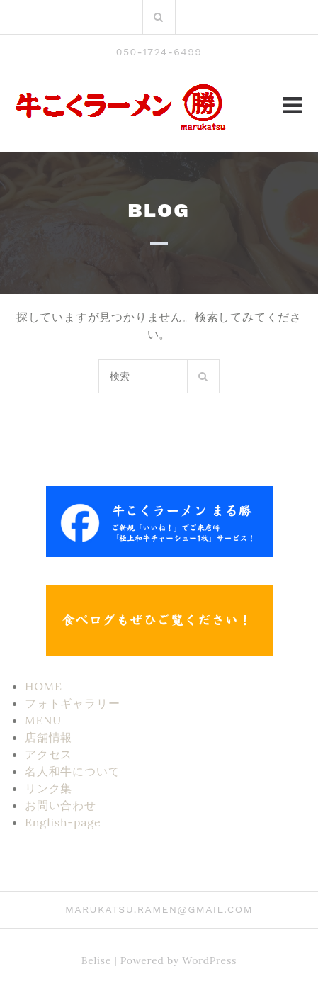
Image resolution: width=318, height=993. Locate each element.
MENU (43, 720)
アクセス (48, 754)
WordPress (209, 960)
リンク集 (48, 788)
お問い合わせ (60, 805)
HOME (43, 686)
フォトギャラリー (72, 703)
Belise (96, 960)
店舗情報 (48, 737)
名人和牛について (72, 771)
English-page (63, 822)
